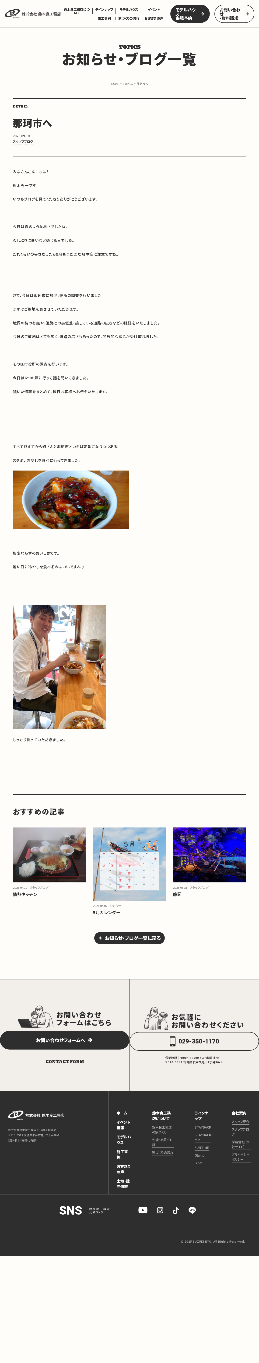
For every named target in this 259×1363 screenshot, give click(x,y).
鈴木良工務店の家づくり (162, 1137)
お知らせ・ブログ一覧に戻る (134, 943)
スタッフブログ (240, 1139)
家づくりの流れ (128, 18)
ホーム (122, 1120)
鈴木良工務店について (77, 11)
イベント (154, 9)
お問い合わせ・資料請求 (230, 14)
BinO (198, 1170)
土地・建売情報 (123, 1191)
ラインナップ (104, 9)
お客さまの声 (153, 18)
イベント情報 (123, 1132)
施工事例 (104, 18)
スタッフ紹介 (240, 1129)
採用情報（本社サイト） (241, 1152)
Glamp (200, 1162)
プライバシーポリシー (241, 1164)
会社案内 (239, 1120)
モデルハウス (129, 9)
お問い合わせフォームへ (59, 1048)
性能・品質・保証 (162, 1149)
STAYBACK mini (203, 1145)
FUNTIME (202, 1155)
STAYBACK (203, 1134)
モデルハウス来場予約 (185, 14)
